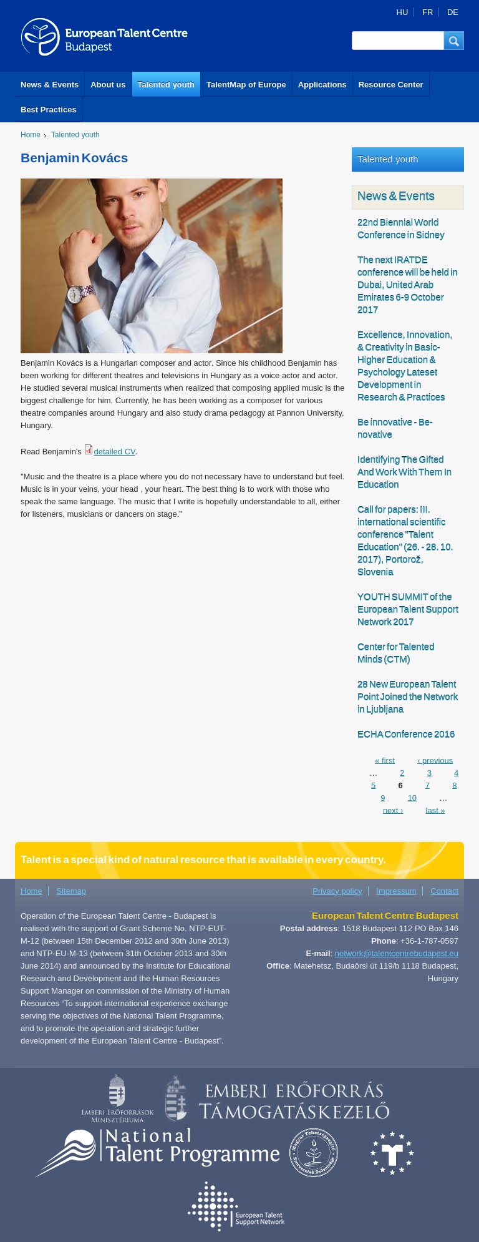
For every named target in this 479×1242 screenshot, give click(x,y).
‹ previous (435, 760)
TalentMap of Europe (246, 84)
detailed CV (114, 451)
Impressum (396, 891)
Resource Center (391, 84)
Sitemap (71, 891)
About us (107, 84)
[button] (454, 40)
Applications (322, 84)
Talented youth (166, 84)
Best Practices (49, 109)
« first (385, 760)
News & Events (50, 84)
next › (393, 809)
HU (403, 12)
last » (435, 809)
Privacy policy (337, 891)
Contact (444, 891)
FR (427, 12)
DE (452, 12)
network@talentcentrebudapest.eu (396, 953)
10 (412, 797)
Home (31, 134)
